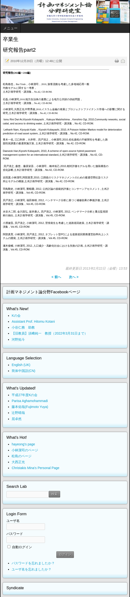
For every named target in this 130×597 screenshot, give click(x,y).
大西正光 (18, 462)
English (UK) (21, 365)
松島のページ (21, 456)
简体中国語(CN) (23, 371)
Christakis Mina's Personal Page (35, 468)
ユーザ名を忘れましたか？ (31, 569)
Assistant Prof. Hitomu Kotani (33, 321)
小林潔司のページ (25, 450)
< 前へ (56, 277)
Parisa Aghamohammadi (30, 401)
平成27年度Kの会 (24, 395)
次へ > (73, 277)
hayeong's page (23, 444)
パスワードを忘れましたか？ (33, 563)
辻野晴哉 (18, 413)
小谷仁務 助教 (23, 327)
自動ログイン (22, 547)
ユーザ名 (13, 521)
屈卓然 (17, 419)
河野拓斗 (18, 339)
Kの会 (16, 315)
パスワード (14, 534)
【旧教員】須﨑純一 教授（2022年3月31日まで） (50, 333)
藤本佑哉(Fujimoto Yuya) (30, 407)
